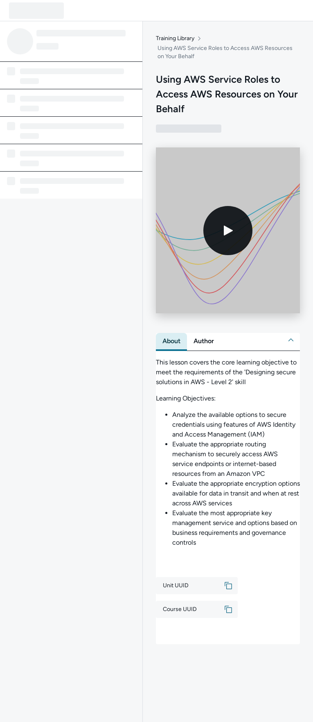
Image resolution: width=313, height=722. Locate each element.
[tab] (171, 341)
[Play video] (227, 230)
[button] (291, 340)
